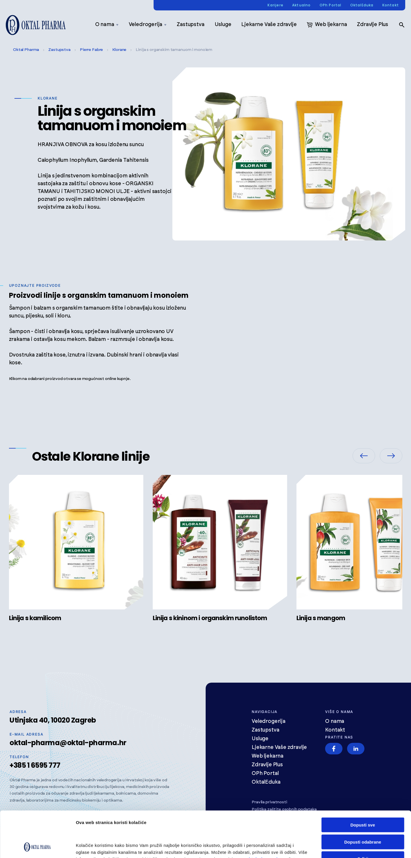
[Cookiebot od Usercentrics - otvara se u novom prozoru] (37, 846)
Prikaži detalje (369, 846)
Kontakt (390, 5)
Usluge (223, 24)
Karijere (275, 5)
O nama (107, 24)
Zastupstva (190, 24)
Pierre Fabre (91, 50)
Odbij (362, 815)
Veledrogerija (148, 24)
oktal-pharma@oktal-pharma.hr (68, 742)
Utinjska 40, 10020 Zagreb (53, 720)
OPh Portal (331, 5)
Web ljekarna (327, 25)
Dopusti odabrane (362, 798)
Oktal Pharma (26, 50)
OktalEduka (362, 5)
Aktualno (301, 5)
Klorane (119, 50)
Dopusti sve (362, 781)
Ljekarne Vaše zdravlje (268, 24)
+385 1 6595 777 (35, 765)
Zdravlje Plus (372, 24)
